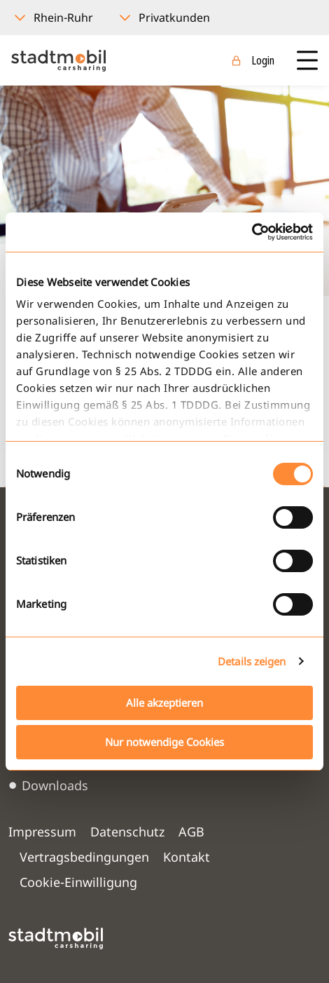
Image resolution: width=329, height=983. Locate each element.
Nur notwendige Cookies (164, 742)
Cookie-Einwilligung (78, 882)
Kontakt (186, 856)
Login (262, 60)
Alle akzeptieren (164, 703)
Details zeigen (252, 661)
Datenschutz (127, 831)
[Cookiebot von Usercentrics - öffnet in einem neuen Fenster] (251, 232)
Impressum (42, 831)
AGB (191, 831)
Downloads (55, 785)
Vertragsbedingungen (84, 856)
